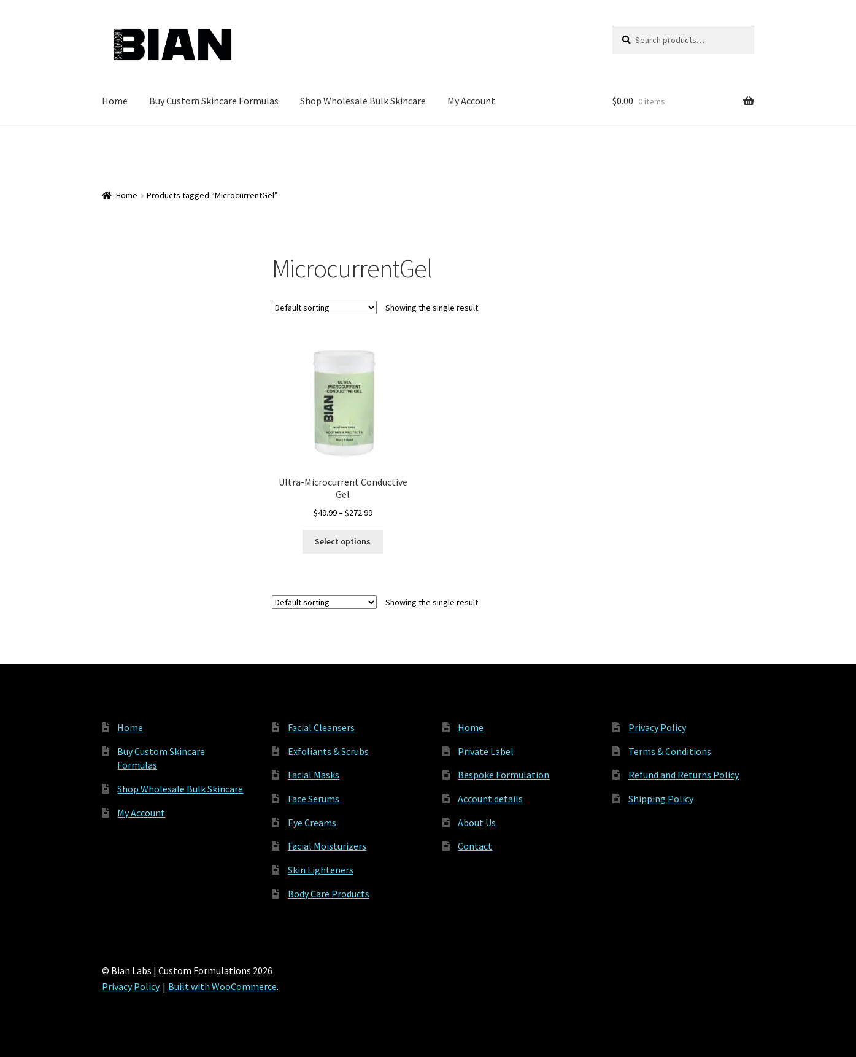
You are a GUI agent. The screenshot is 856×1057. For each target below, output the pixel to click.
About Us (477, 822)
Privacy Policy (657, 727)
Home (115, 101)
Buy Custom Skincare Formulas (214, 101)
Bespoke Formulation (503, 775)
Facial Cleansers (321, 727)
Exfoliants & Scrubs (328, 751)
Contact (475, 846)
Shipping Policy (660, 798)
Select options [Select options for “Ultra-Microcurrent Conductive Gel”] (343, 541)
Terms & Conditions (669, 751)
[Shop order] (324, 307)
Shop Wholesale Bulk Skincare (363, 101)
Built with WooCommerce (222, 986)
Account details (490, 798)
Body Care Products (328, 894)
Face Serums (313, 798)
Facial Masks (313, 775)
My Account (471, 101)
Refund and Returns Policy (683, 775)
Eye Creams (312, 822)
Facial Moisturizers (327, 846)
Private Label (486, 751)
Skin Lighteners (320, 870)
